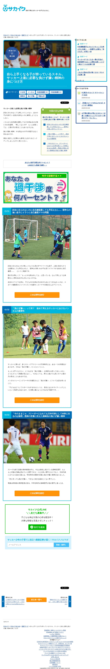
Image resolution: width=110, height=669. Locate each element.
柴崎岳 (22, 96)
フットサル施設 (55, 653)
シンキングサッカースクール (55, 649)
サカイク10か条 (55, 659)
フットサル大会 (55, 651)
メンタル (31, 92)
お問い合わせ (55, 657)
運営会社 (55, 664)
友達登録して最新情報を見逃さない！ (55, 636)
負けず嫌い (32, 96)
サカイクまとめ (15, 35)
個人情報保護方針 (55, 661)
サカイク (6, 35)
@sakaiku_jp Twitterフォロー (55, 632)
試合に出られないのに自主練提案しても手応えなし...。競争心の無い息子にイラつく (58, 126)
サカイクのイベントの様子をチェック (55, 638)
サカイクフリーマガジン (55, 645)
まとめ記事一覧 (79, 80)
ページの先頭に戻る (55, 666)
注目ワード (25, 35)
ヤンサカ (55, 655)
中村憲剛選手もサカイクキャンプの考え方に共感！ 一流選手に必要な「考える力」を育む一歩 (90, 49)
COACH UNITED (55, 641)
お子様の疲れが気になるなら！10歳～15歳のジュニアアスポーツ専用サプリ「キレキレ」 (93, 115)
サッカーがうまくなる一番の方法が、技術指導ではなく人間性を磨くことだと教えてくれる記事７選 (90, 62)
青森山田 (41, 96)
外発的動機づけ (56, 92)
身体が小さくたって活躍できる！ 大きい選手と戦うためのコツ (57, 602)
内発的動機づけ (42, 92)
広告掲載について (55, 662)
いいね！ (55, 634)
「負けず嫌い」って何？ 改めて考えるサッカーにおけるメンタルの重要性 (58, 136)
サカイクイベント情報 (55, 643)
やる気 (22, 92)
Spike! (55, 647)
